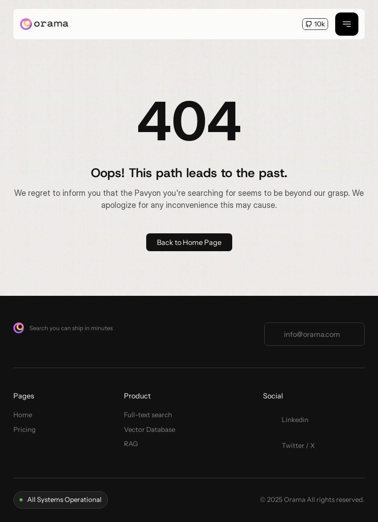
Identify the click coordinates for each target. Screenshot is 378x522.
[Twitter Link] (291, 420)
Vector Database (149, 429)
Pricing (24, 429)
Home (22, 414)
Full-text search (148, 414)
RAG (131, 443)
